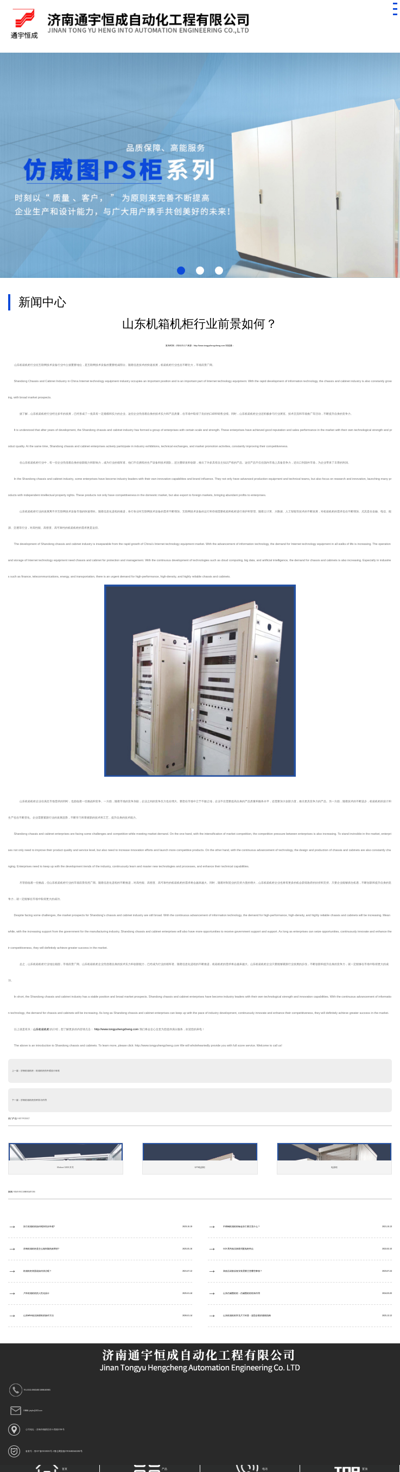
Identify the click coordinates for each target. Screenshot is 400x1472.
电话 (250, 1468)
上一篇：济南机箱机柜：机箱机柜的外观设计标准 (36, 1071)
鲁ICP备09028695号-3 (44, 1451)
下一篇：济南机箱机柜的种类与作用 (29, 1100)
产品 (150, 1468)
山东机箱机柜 (41, 1029)
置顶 (350, 1468)
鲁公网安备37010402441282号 (68, 1451)
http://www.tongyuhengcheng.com (116, 1029)
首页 (50, 1468)
